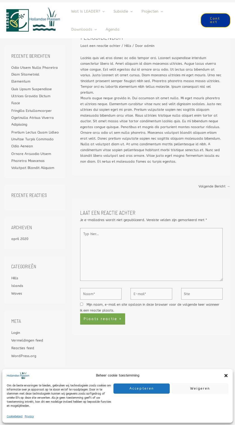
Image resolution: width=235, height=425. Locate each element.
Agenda (111, 29)
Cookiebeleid (15, 416)
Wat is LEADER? (87, 11)
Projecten (149, 11)
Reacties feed (22, 338)
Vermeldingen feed (26, 330)
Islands (17, 276)
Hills (14, 269)
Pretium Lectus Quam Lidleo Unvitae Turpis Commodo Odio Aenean (34, 131)
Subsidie (121, 11)
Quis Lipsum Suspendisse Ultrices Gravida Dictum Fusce (31, 88)
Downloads (83, 29)
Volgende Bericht (214, 186)
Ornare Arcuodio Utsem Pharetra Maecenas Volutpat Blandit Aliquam (35, 152)
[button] (226, 375)
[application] (101, 11)
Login (15, 323)
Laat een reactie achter (99, 46)
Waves (16, 284)
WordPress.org (23, 346)
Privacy (29, 416)
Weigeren (200, 388)
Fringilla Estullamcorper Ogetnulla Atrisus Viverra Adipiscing (31, 110)
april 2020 (19, 230)
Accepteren (141, 388)
